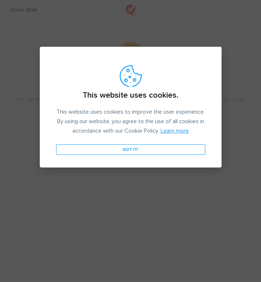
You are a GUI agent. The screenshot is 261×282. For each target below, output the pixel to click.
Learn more (175, 130)
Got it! (130, 149)
